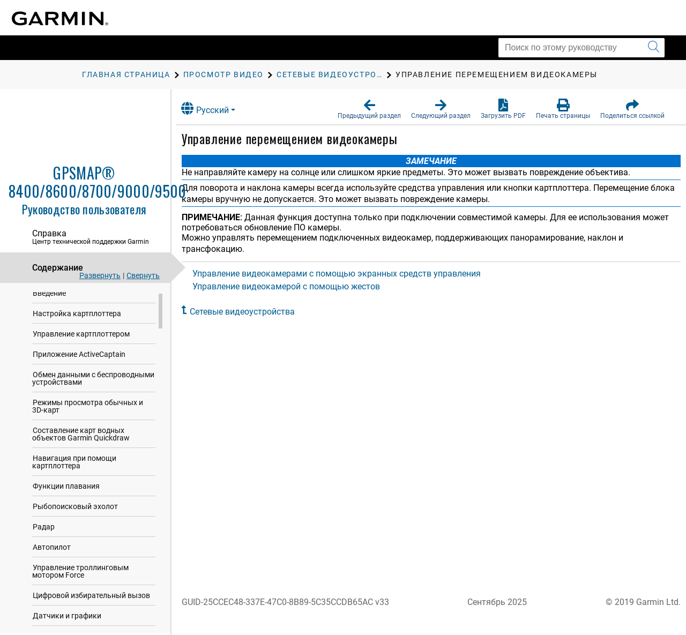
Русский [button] (214, 108)
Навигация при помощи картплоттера (74, 467)
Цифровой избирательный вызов (91, 600)
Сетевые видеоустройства (251, 312)
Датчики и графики (67, 620)
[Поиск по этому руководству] (581, 47)
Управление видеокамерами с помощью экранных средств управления (346, 273)
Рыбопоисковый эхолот (75, 511)
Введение (49, 298)
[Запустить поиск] (654, 47)
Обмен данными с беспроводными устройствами (93, 383)
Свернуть (143, 275)
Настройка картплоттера (77, 318)
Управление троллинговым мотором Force (80, 576)
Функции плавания (66, 491)
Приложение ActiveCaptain (79, 359)
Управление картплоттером (81, 338)
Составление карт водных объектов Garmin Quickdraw (81, 439)
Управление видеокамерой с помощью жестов (295, 286)
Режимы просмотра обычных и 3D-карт (87, 411)
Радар (44, 531)
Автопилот (52, 552)
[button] (369, 109)
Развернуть (100, 275)
